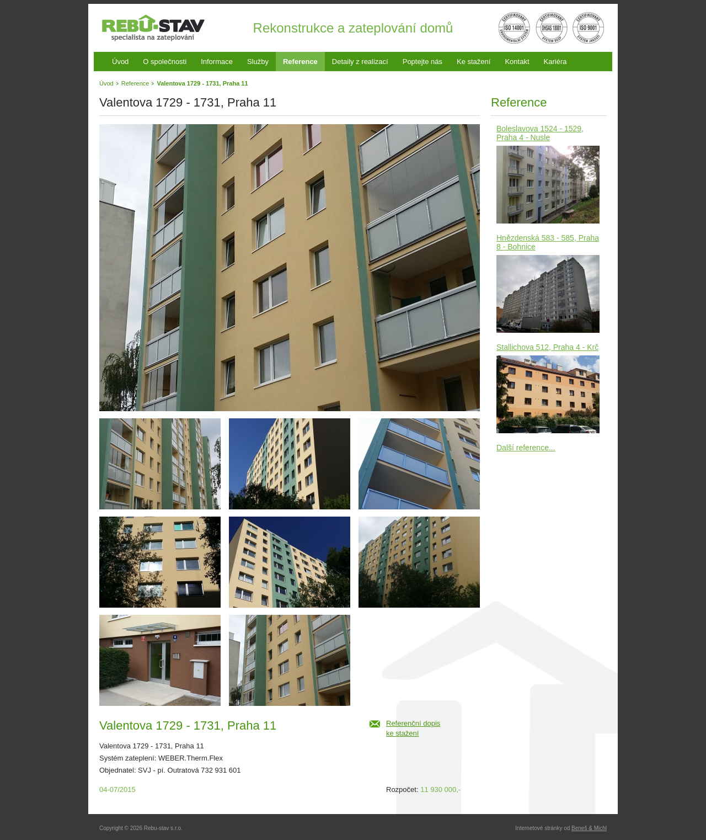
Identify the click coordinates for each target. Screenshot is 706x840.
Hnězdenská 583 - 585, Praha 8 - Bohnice (547, 242)
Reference (300, 61)
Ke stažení (473, 61)
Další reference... (525, 447)
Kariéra (555, 61)
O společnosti (164, 61)
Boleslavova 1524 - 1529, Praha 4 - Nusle (540, 133)
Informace (217, 61)
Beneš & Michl (589, 828)
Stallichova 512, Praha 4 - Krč (547, 347)
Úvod (120, 61)
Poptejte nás (422, 61)
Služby (258, 61)
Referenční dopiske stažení (413, 728)
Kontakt (517, 61)
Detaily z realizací (360, 61)
